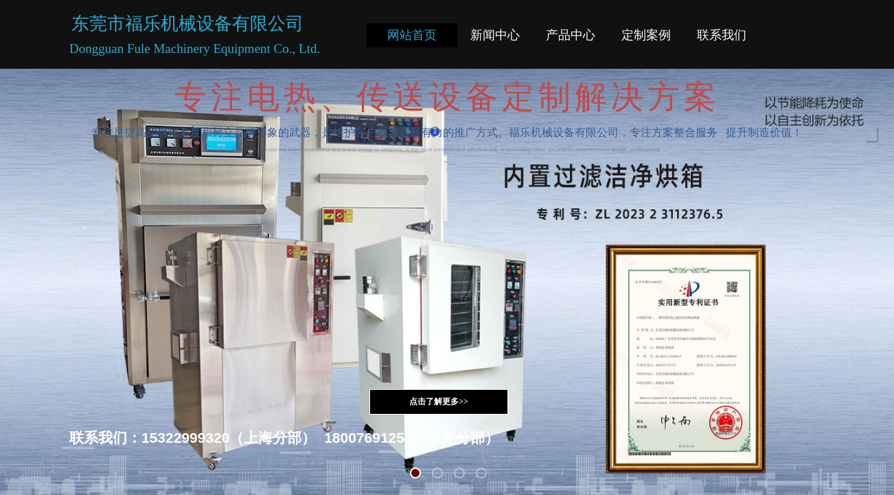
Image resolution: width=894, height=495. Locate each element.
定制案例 (646, 35)
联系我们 (721, 35)
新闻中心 (495, 35)
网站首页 (412, 35)
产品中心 (570, 35)
